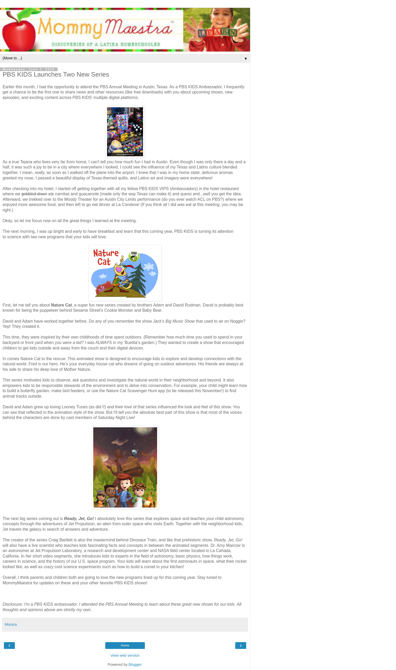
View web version (125, 655)
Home (125, 645)
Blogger (135, 664)
